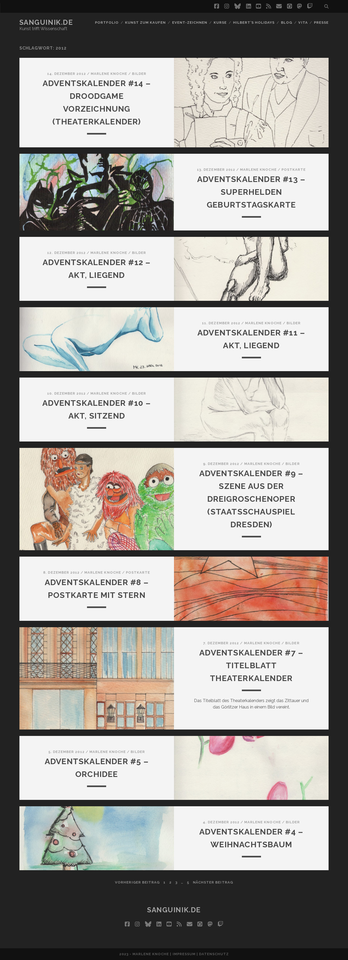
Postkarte (293, 170)
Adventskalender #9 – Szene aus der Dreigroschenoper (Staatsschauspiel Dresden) (251, 499)
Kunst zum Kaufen (145, 23)
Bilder (139, 74)
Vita (303, 23)
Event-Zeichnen (190, 23)
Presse (321, 23)
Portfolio (107, 23)
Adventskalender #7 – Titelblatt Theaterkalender (251, 665)
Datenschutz (214, 954)
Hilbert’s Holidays (254, 23)
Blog (286, 23)
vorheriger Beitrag (137, 882)
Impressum (184, 954)
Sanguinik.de (46, 22)
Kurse (220, 23)
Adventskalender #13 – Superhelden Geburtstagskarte (251, 192)
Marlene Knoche (109, 74)
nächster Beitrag (213, 882)
